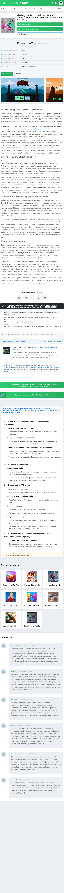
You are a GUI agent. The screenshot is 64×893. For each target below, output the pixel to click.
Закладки (23, 34)
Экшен (24, 54)
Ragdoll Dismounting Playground (31, 129)
